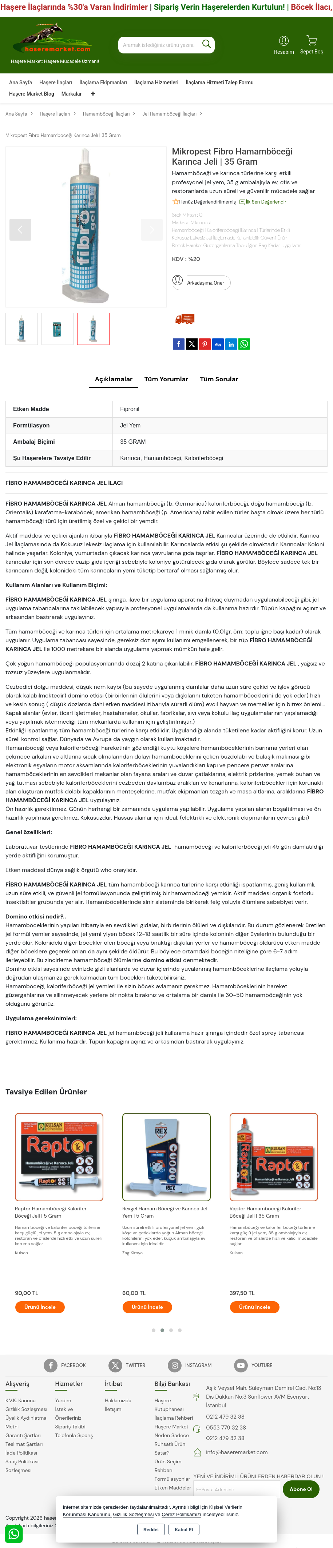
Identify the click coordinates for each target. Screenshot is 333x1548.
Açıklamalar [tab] (113, 379)
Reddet (151, 1529)
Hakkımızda (118, 1400)
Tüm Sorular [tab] (219, 379)
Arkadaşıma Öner (198, 281)
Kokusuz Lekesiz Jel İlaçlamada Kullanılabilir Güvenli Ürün (230, 237)
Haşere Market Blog (31, 94)
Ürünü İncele (40, 1307)
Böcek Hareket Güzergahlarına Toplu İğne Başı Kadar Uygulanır (236, 245)
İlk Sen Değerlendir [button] (262, 202)
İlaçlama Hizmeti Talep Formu (219, 82)
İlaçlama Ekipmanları (103, 82)
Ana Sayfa (20, 82)
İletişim (113, 1409)
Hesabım (284, 52)
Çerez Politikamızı (181, 1514)
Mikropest (201, 222)
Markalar (72, 94)
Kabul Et (184, 1529)
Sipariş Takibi (70, 1426)
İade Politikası (21, 1453)
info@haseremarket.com (236, 1452)
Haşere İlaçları (55, 82)
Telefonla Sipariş (74, 1435)
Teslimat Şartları (24, 1444)
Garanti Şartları (23, 1435)
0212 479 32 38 (225, 1416)
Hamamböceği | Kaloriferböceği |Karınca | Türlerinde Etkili (231, 230)
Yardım (63, 1400)
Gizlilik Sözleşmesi (26, 1409)
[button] (20, 230)
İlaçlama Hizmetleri (156, 82)
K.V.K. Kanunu (20, 1400)
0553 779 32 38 (226, 1427)
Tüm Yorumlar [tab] (166, 379)
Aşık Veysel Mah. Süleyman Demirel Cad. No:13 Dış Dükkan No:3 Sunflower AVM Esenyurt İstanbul (263, 1396)
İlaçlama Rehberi (174, 1418)
